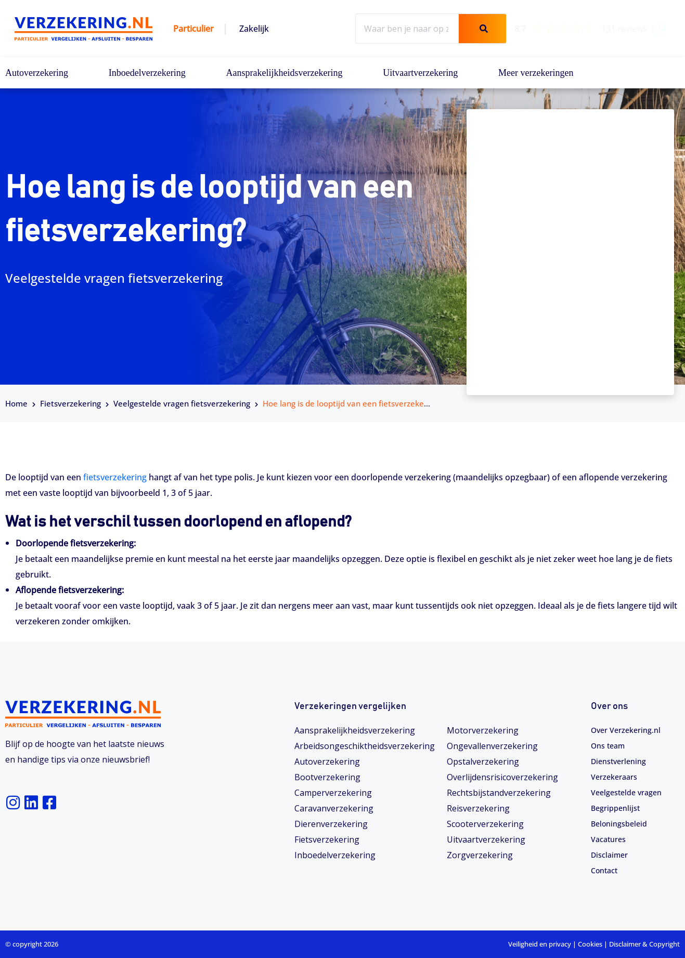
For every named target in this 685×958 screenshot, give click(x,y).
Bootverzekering (327, 777)
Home (16, 403)
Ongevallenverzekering (492, 746)
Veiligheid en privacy (539, 944)
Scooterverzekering (485, 824)
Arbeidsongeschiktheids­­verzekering (364, 746)
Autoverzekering (36, 73)
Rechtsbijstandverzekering (499, 792)
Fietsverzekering (70, 403)
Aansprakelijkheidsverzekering (284, 73)
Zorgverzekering (480, 855)
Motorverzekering (483, 730)
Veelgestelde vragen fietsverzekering (181, 403)
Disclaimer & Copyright (644, 944)
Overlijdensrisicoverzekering (502, 777)
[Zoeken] (482, 28)
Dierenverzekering (331, 824)
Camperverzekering (333, 792)
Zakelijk (254, 28)
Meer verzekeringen (535, 73)
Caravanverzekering (333, 808)
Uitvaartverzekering (420, 73)
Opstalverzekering (483, 761)
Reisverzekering (478, 808)
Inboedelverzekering (147, 73)
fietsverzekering (115, 477)
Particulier (193, 28)
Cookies (590, 944)
